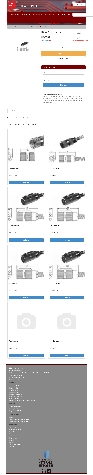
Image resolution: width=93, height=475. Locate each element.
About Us (61, 14)
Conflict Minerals (14, 398)
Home (11, 27)
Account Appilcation (15, 407)
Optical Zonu (13, 436)
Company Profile (14, 386)
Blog (69, 14)
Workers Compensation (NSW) (19, 419)
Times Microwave (15, 444)
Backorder (63, 53)
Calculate (63, 85)
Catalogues (49, 14)
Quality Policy (13, 390)
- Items (78, 4)
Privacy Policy (14, 388)
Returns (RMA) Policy (16, 396)
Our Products (15, 14)
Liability (11, 417)
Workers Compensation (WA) (18, 421)
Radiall (11, 440)
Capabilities (37, 14)
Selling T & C (13, 409)
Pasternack (13, 438)
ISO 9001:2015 (14, 392)
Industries (26, 14)
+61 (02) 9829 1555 (16, 368)
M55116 (32, 27)
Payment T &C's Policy (16, 411)
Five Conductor (42, 27)
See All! (11, 446)
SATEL (11, 442)
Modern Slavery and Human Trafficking (22, 400)
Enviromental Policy (15, 394)
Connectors (19, 27)
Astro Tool (12, 427)
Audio (26, 27)
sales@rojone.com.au (17, 370)
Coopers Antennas (15, 430)
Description (12, 110)
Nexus (11, 434)
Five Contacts (13, 341)
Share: (47, 40)
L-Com (11, 432)
